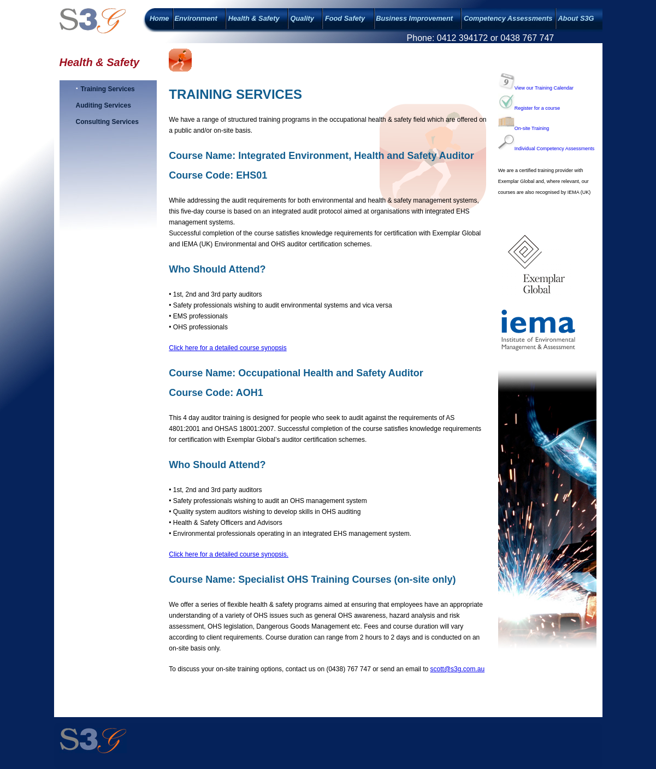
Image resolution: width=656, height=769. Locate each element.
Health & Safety (254, 18)
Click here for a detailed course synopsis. (228, 554)
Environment (195, 18)
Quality (302, 18)
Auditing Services (103, 105)
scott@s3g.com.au (457, 669)
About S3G (576, 18)
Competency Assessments (508, 18)
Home (159, 18)
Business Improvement (414, 18)
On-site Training (523, 128)
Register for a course (529, 108)
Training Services (107, 89)
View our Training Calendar (536, 88)
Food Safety (345, 18)
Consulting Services (107, 122)
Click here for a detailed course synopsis (227, 348)
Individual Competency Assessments (546, 148)
